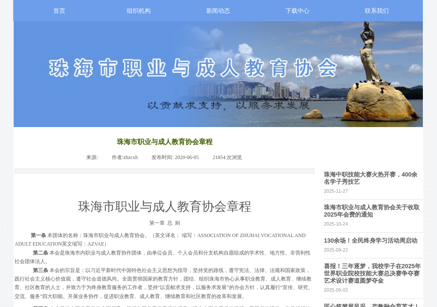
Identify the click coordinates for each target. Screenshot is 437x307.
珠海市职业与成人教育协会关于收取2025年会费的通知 (372, 211)
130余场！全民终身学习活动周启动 (370, 240)
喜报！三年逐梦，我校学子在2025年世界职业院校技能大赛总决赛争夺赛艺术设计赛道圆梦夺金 (372, 273)
